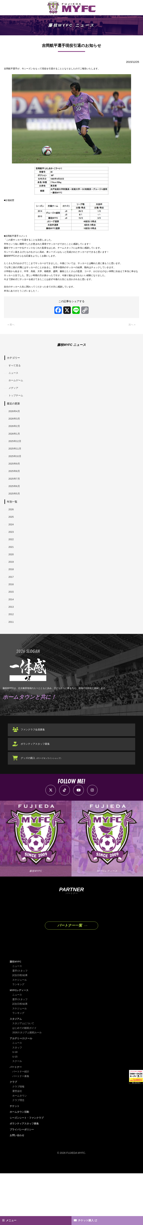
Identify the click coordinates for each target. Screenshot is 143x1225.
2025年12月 (16, 470)
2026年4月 (15, 436)
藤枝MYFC (16, 1013)
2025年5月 (15, 528)
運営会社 (17, 1142)
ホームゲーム (17, 403)
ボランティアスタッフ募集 (37, 793)
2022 (12, 578)
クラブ (14, 1133)
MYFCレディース (20, 1041)
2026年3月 (15, 444)
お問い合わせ (17, 1186)
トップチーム (17, 420)
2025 (12, 553)
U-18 (15, 1103)
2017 (12, 619)
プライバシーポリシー (23, 1180)
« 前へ (11, 345)
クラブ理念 (18, 1151)
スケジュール (20, 1031)
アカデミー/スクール (22, 1089)
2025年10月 (16, 486)
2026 (12, 544)
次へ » (131, 345)
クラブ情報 (18, 1137)
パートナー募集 (21, 1127)
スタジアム (16, 1070)
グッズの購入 (45, 808)
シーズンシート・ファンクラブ (28, 1169)
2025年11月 (16, 478)
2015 (12, 636)
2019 (12, 603)
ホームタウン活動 (20, 1163)
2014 (12, 644)
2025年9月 (15, 494)
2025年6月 (15, 519)
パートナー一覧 (69, 976)
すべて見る (15, 386)
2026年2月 (15, 453)
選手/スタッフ (20, 1022)
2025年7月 (15, 511)
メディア (14, 411)
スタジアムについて (24, 1074)
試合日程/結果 (20, 1026)
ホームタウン (20, 1147)
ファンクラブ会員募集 (35, 779)
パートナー (16, 1118)
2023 (12, 569)
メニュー (13, 1219)
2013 (12, 653)
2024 (12, 561)
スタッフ (17, 1098)
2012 (12, 661)
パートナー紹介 (21, 1123)
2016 (12, 628)
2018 (12, 611)
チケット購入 (88, 1219)
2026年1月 (15, 461)
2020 (12, 594)
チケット (15, 1157)
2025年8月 (15, 503)
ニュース (14, 395)
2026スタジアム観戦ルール (28, 1084)
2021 (12, 586)
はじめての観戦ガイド (25, 1079)
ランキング (18, 1035)
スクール (17, 1112)
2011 (12, 669)
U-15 (15, 1108)
